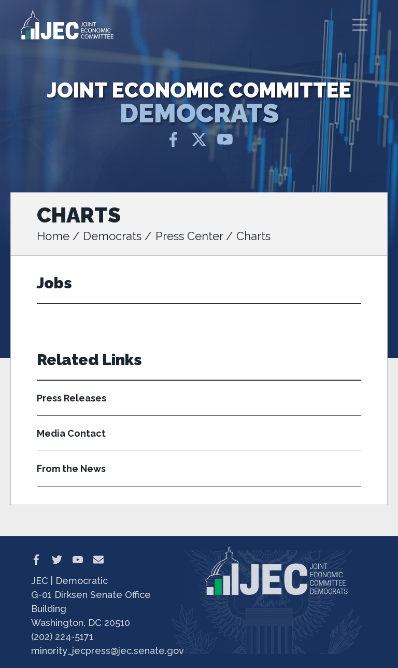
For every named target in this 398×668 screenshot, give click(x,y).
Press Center (189, 236)
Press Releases (71, 398)
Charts (253, 236)
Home (53, 236)
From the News (71, 468)
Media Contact (71, 433)
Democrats (112, 236)
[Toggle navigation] (360, 24)
